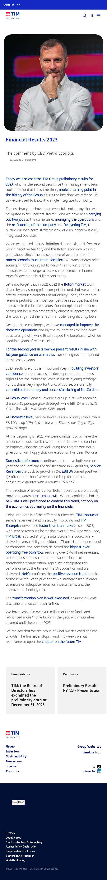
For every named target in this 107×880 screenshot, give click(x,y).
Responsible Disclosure (20, 851)
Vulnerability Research (20, 855)
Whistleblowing (15, 860)
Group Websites (89, 746)
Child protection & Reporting (24, 842)
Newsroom (14, 761)
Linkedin (92, 771)
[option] (30, 693)
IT (92, 15)
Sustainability (16, 756)
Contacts (12, 771)
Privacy (10, 833)
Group (10, 746)
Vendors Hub (91, 752)
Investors (13, 751)
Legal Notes (13, 837)
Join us (11, 766)
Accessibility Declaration (21, 846)
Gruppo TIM (8, 5)
